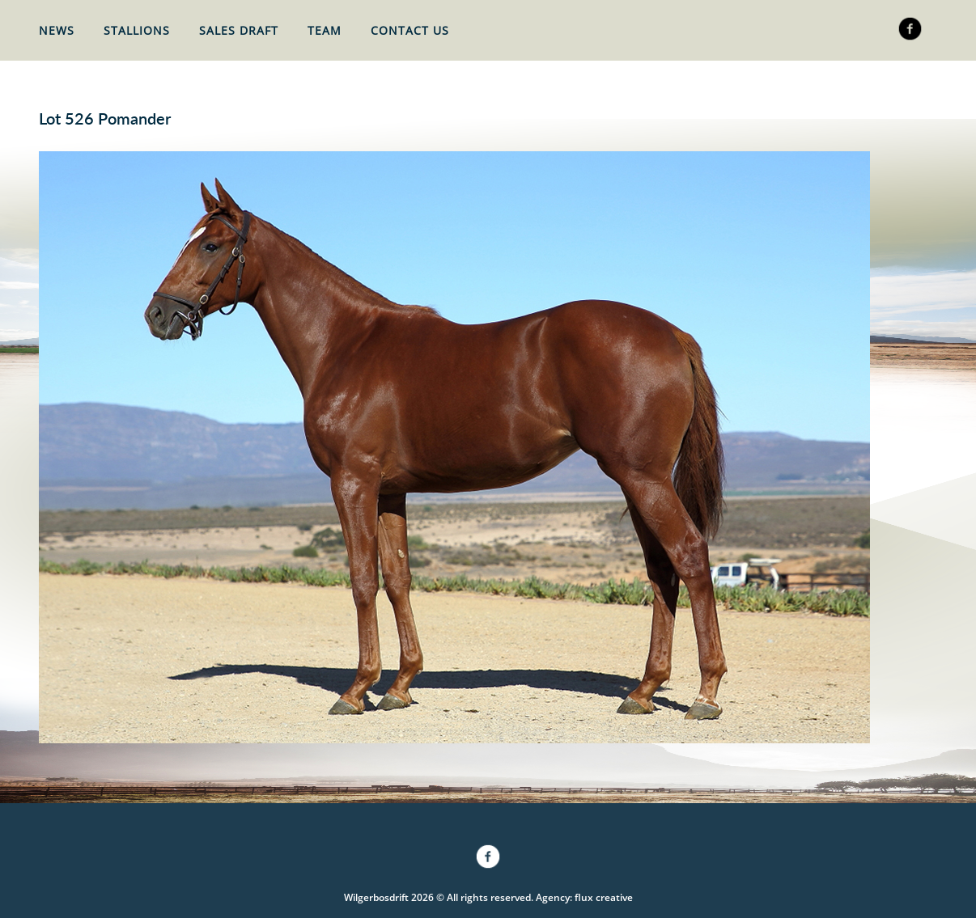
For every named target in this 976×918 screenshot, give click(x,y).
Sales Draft (238, 30)
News (56, 30)
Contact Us (410, 30)
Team (325, 30)
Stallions (137, 30)
